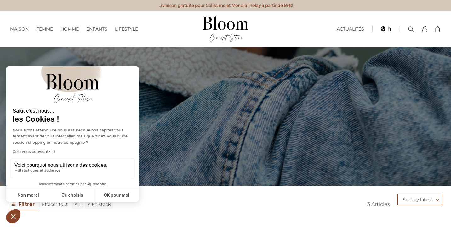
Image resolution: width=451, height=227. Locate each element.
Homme (69, 29)
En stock (101, 204)
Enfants (96, 29)
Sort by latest (417, 199)
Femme (44, 29)
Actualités (350, 29)
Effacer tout (55, 204)
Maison (19, 29)
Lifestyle (126, 29)
